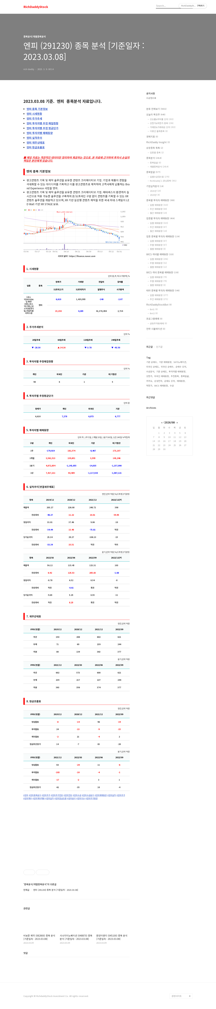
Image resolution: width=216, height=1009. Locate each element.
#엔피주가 (46, 795)
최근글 (149, 346)
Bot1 (154, 309)
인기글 (159, 346)
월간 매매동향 (158, 212)
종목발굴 (155, 162)
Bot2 (154, 313)
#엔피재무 (27, 798)
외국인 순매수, (167, 366)
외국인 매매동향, (162, 376)
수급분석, (150, 371)
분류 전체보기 (156, 108)
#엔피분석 (71, 798)
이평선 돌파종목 (159, 131)
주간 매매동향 (158, 208)
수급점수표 (151, 98)
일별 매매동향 (159, 205)
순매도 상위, (169, 381)
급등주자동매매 (158, 323)
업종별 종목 (157, 152)
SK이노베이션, (180, 362)
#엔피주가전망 (57, 795)
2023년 (155, 194)
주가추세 (34, 118)
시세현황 (34, 114)
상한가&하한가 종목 (161, 123)
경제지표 (152, 136)
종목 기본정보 (37, 109)
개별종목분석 (159, 166)
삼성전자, (158, 381)
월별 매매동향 (158, 248)
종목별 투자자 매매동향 (160, 200)
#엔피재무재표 (39, 798)
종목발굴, (185, 376)
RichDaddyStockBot (159, 304)
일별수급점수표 (159, 176)
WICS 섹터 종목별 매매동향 (162, 272)
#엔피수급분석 (88, 795)
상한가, (149, 376)
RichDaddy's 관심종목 (163, 180)
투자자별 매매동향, (177, 371)
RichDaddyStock (35, 7)
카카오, (149, 381)
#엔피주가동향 (92, 798)
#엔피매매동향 (101, 795)
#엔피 (25, 795)
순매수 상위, (181, 366)
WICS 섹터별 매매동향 (160, 254)
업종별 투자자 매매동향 (160, 218)
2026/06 (169, 422)
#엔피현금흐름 (60, 798)
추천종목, (175, 376)
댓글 (25, 953)
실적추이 (34, 138)
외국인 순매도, (153, 366)
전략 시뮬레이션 (155, 328)
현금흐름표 (36, 147)
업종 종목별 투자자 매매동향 (163, 236)
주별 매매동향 (158, 244)
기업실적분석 (155, 186)
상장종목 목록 (154, 147)
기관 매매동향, (165, 362)
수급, (172, 385)
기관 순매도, (162, 371)
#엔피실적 (111, 795)
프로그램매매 (154, 318)
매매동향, (181, 381)
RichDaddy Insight (158, 142)
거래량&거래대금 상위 (162, 127)
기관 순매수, (152, 362)
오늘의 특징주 (155, 114)
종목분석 (154, 158)
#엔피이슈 (80, 798)
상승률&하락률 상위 (161, 119)
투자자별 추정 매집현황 (42, 123)
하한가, (149, 385)
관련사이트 (177, 996)
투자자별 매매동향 (40, 133)
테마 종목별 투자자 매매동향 (163, 290)
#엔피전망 (68, 795)
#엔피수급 (77, 795)
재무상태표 (36, 142)
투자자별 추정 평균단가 (42, 128)
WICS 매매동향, (161, 385)
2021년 (155, 190)
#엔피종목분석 (35, 795)
